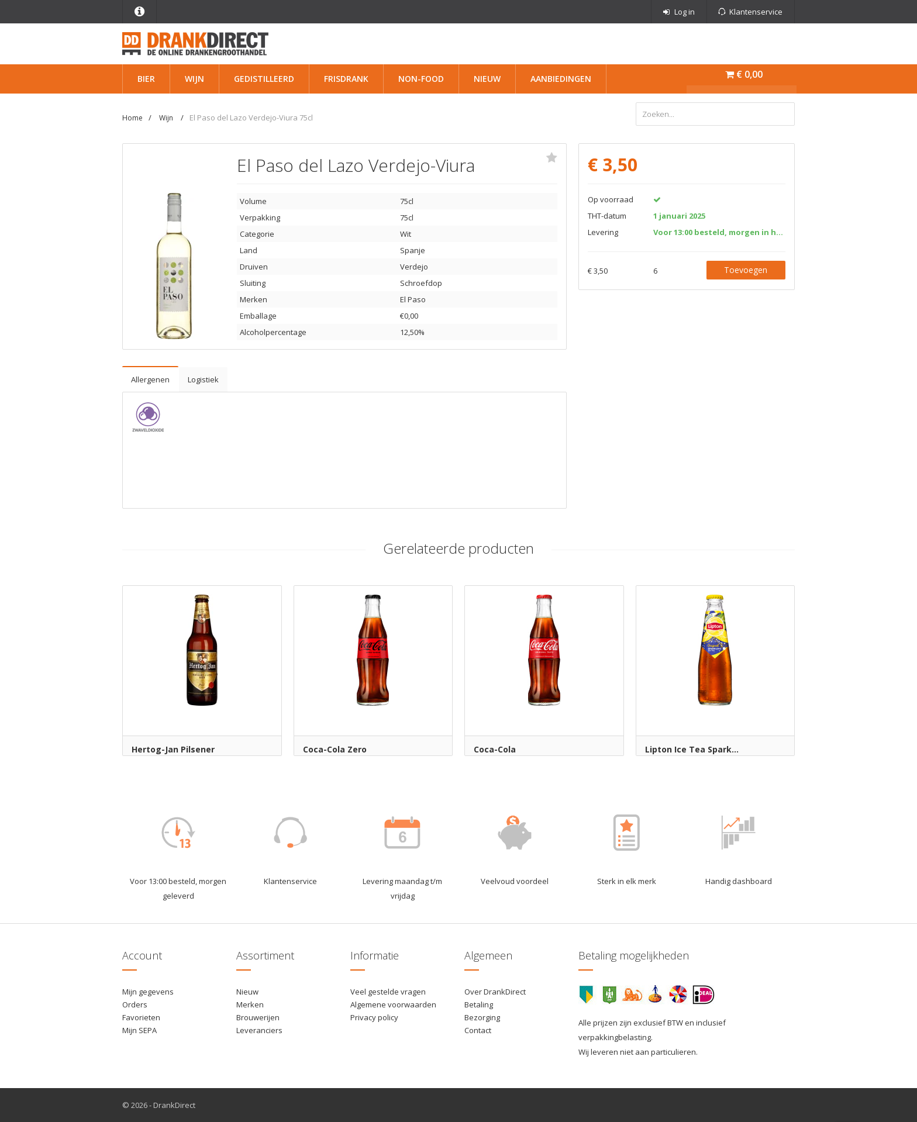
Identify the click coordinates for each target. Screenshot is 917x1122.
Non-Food (421, 78)
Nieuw (487, 78)
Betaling (478, 1004)
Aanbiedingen (560, 78)
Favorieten (141, 1017)
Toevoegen (745, 269)
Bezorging (482, 1017)
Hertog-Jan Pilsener (173, 749)
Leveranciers (259, 1030)
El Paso (413, 299)
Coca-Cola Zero (335, 749)
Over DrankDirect (495, 991)
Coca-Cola (495, 749)
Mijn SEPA (139, 1030)
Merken (250, 1004)
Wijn (194, 78)
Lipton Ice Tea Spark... (692, 749)
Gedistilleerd (264, 78)
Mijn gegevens (148, 991)
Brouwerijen (258, 1017)
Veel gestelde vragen (388, 991)
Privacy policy (374, 1017)
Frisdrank (346, 78)
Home (132, 118)
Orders (134, 1004)
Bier (146, 78)
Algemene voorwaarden (393, 1004)
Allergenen (150, 379)
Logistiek (203, 379)
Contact (477, 1030)
